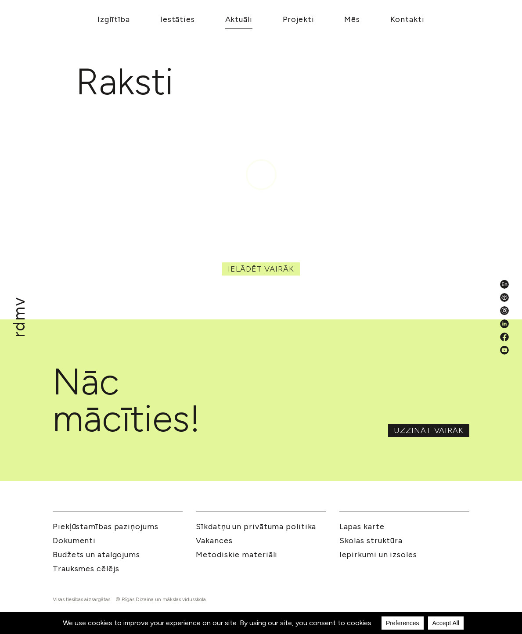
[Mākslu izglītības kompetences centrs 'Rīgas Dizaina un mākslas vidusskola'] (19, 317)
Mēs (352, 19)
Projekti (298, 19)
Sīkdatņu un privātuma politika (256, 526)
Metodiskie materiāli (236, 554)
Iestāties (177, 19)
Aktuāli (238, 19)
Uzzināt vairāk (429, 430)
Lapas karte (362, 526)
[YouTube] (504, 350)
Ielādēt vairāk (261, 269)
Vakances (214, 540)
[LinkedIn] (504, 323)
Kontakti (407, 19)
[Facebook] (504, 337)
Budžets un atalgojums (96, 554)
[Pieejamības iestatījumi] (504, 297)
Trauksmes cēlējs (86, 568)
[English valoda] (504, 284)
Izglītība (113, 19)
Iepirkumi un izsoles (378, 554)
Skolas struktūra (371, 540)
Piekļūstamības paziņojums (105, 526)
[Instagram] (504, 310)
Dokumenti (74, 540)
